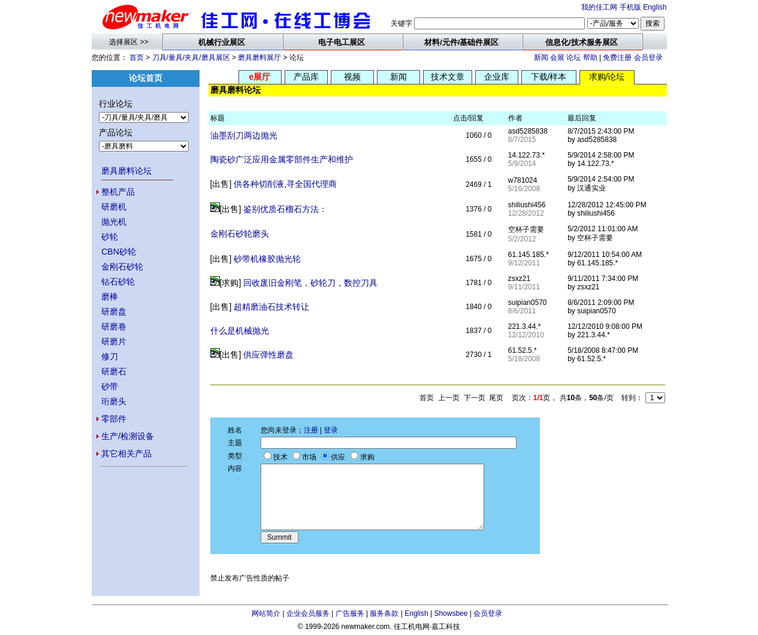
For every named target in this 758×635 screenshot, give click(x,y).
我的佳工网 (599, 7)
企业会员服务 (308, 613)
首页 (136, 57)
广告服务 (350, 613)
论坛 (573, 57)
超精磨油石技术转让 (271, 307)
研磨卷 (113, 326)
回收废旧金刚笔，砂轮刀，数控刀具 (310, 283)
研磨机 (113, 206)
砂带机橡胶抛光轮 (267, 259)
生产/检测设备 (127, 436)
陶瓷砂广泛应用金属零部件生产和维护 (281, 159)
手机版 (630, 7)
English (654, 7)
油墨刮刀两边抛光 (243, 135)
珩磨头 (113, 401)
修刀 (109, 356)
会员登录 (648, 57)
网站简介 (266, 613)
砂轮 (109, 236)
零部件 (113, 419)
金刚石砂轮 (122, 266)
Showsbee (450, 613)
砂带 (109, 386)
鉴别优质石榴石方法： (285, 209)
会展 (557, 57)
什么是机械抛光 (239, 330)
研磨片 (113, 341)
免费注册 (617, 57)
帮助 (590, 57)
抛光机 (113, 221)
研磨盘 (113, 311)
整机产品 (118, 191)
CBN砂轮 (118, 251)
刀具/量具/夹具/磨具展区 (191, 57)
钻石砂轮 (118, 281)
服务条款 (384, 613)
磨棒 (109, 296)
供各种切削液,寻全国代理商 (285, 184)
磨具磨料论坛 (126, 171)
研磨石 (113, 371)
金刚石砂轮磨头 (239, 233)
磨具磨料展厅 (259, 57)
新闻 (541, 57)
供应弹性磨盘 (268, 354)
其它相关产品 (126, 453)
